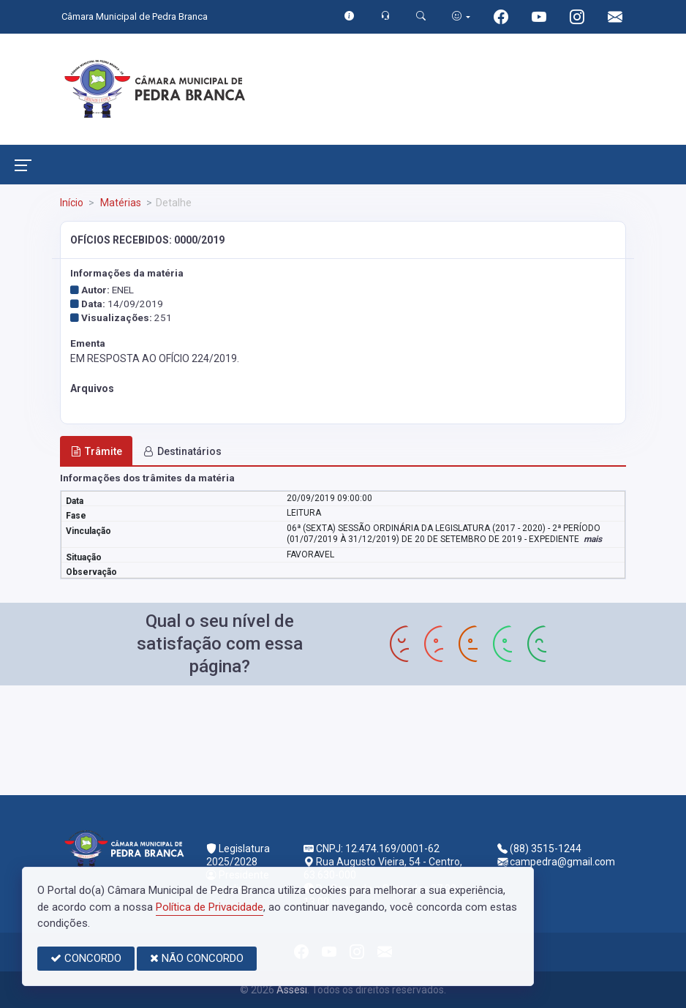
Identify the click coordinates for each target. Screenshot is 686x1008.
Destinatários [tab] (182, 451)
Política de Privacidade (209, 907)
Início (71, 202)
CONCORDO (85, 958)
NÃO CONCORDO (197, 958)
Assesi (291, 990)
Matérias (119, 202)
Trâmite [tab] (96, 451)
